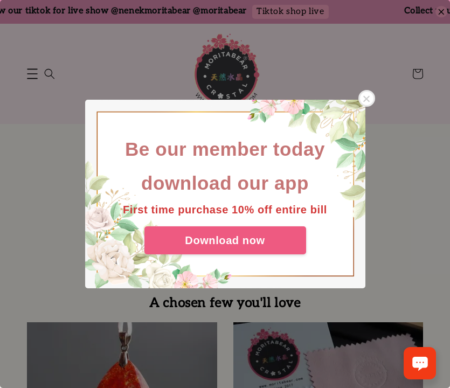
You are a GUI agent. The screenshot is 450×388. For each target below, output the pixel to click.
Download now (225, 240)
